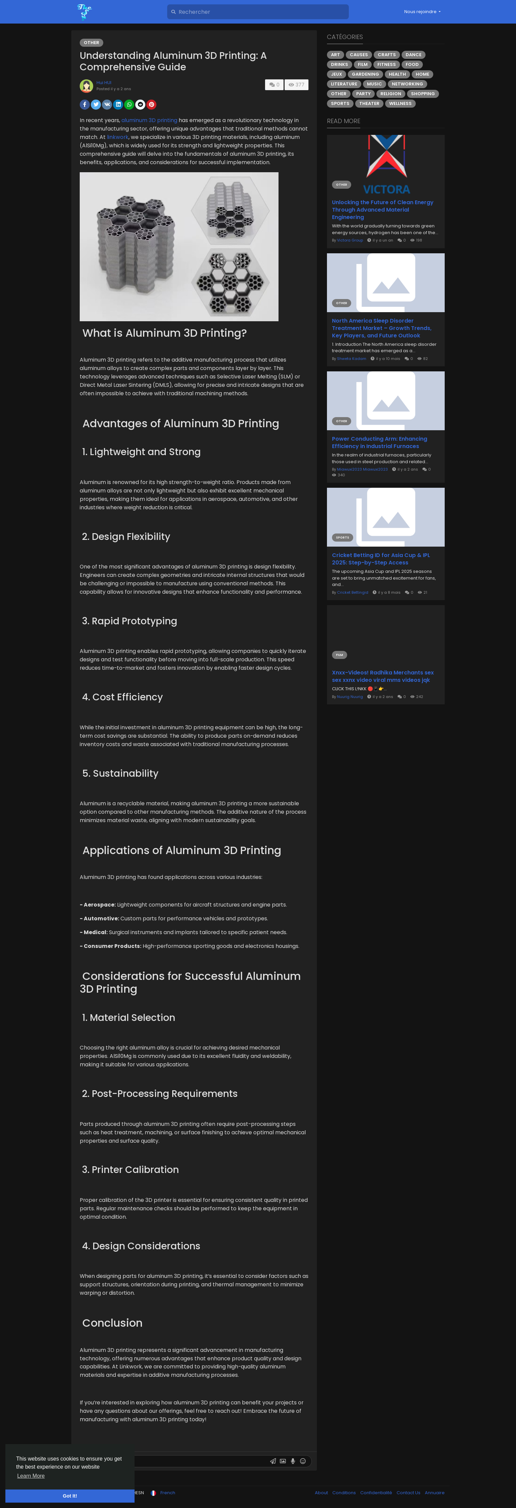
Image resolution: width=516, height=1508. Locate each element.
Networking (407, 84)
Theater (369, 103)
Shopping (423, 93)
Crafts (387, 54)
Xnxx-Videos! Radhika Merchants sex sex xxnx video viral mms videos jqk (383, 676)
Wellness (400, 103)
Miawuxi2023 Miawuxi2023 (362, 469)
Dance (413, 54)
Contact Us (409, 1492)
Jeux (336, 74)
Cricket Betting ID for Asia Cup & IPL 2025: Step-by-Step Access (381, 559)
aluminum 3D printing (149, 120)
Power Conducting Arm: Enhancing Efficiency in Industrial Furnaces (379, 442)
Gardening (365, 74)
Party (363, 93)
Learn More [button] (31, 1476)
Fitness (386, 64)
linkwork (117, 137)
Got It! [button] (70, 1496)
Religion (390, 93)
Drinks (339, 64)
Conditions (344, 1492)
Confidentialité (376, 1492)
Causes (359, 54)
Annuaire (435, 1492)
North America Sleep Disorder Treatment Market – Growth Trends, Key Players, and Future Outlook (382, 328)
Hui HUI (104, 82)
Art (335, 54)
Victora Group (350, 240)
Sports (340, 103)
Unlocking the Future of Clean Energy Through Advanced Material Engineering (383, 210)
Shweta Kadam (351, 358)
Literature (344, 84)
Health (397, 74)
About (322, 1492)
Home (422, 74)
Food (412, 64)
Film (363, 64)
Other (91, 42)
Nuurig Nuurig (350, 696)
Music (374, 84)
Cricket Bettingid (352, 592)
